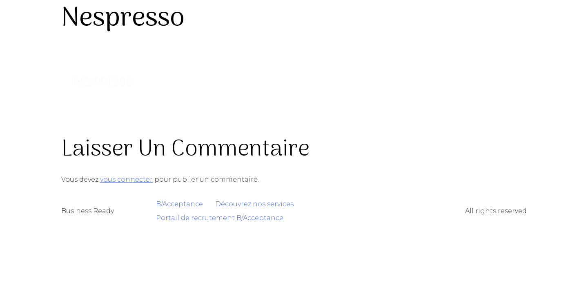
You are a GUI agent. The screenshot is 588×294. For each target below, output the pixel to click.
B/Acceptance (179, 204)
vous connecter (126, 179)
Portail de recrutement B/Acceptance (219, 218)
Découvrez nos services (254, 204)
